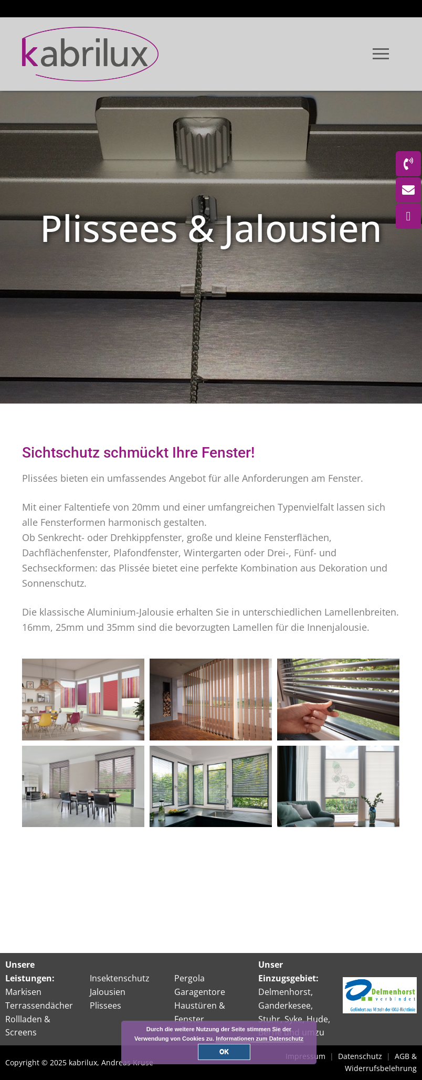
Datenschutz (360, 1056)
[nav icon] (381, 54)
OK (224, 1051)
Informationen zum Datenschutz (259, 1038)
